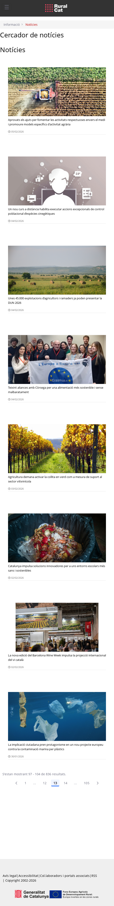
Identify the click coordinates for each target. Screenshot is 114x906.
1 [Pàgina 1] (25, 783)
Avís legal (10, 876)
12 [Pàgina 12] (45, 783)
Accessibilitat (28, 876)
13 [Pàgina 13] (55, 783)
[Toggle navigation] (7, 7)
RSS (94, 876)
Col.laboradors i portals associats (65, 876)
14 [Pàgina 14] (66, 783)
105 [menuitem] (86, 783)
